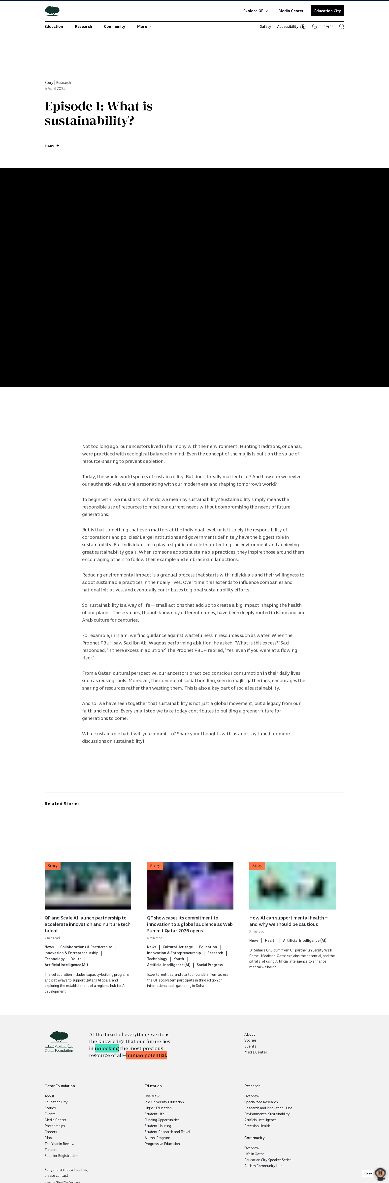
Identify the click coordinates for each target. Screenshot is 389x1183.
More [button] (144, 26)
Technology (55, 978)
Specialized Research (261, 1102)
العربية (328, 25)
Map (48, 1137)
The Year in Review (59, 1143)
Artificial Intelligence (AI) (66, 984)
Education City (56, 1102)
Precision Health (257, 1125)
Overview (152, 1096)
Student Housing (158, 1125)
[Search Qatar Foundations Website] (341, 26)
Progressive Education (162, 1143)
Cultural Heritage (178, 966)
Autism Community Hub (263, 1165)
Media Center (291, 10)
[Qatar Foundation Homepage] (54, 10)
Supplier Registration (61, 1155)
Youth (76, 978)
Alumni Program (157, 1137)
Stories (250, 1040)
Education (54, 26)
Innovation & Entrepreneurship (71, 972)
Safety (265, 26)
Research (83, 26)
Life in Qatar (254, 1153)
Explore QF (255, 10)
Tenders (51, 1149)
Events (250, 1046)
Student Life (154, 1114)
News (49, 966)
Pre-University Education (164, 1102)
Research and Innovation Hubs (268, 1108)
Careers (51, 1131)
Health (271, 960)
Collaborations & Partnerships (86, 966)
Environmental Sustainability (267, 1114)
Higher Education (158, 1108)
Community (114, 26)
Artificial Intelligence (260, 1119)
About (249, 1034)
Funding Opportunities (162, 1119)
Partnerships (55, 1125)
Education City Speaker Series (268, 1159)
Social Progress (210, 984)
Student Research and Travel (167, 1131)
